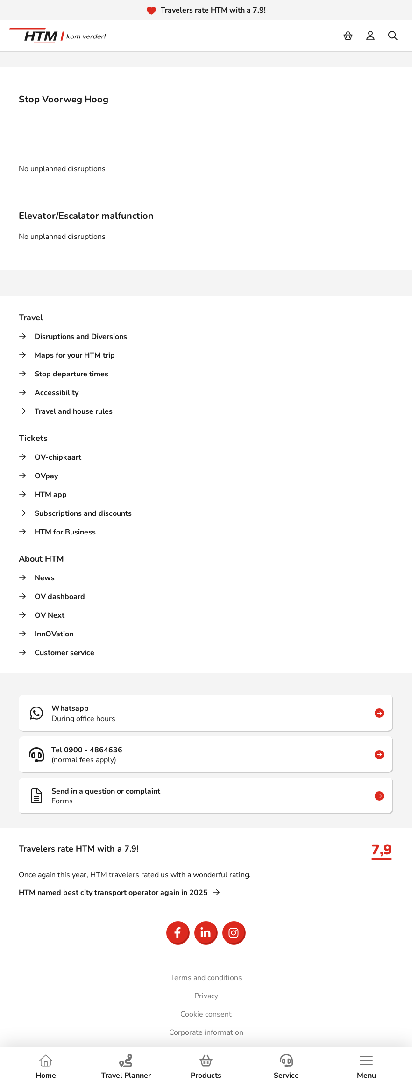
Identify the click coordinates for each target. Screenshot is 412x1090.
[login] (371, 35)
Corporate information (206, 1032)
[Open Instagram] (234, 933)
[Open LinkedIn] (206, 933)
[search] (393, 35)
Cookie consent (206, 1014)
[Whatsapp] (206, 713)
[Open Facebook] (178, 933)
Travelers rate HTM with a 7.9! (213, 10)
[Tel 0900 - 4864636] (206, 754)
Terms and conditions (206, 978)
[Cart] (348, 35)
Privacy (206, 996)
